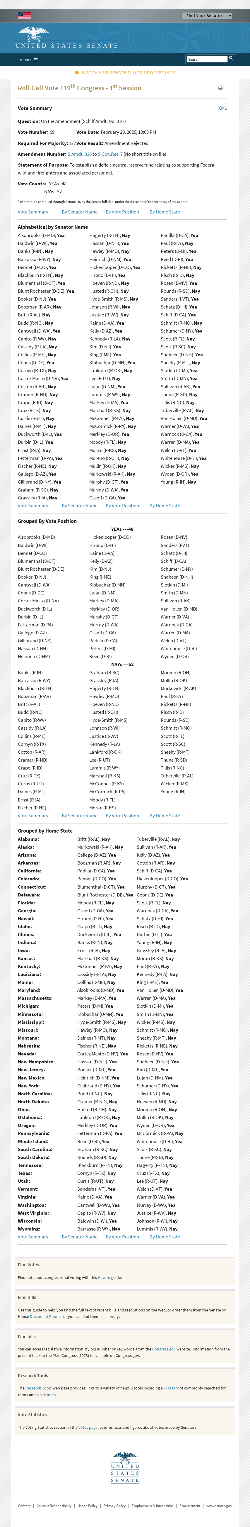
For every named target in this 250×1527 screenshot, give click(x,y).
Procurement (189, 1505)
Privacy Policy (115, 1505)
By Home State (165, 212)
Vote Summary (33, 212)
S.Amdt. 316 (80, 154)
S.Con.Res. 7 (110, 154)
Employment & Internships (152, 1505)
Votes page (87, 1427)
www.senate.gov (219, 1505)
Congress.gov (164, 1349)
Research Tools (38, 1388)
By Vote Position (122, 212)
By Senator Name (79, 212)
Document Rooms (45, 1316)
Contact (24, 1505)
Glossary (171, 1388)
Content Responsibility (54, 1505)
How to (104, 1277)
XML (222, 108)
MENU (30, 59)
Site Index (48, 1394)
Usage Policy (87, 1505)
